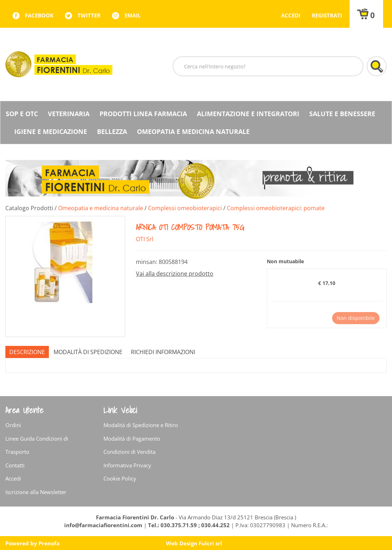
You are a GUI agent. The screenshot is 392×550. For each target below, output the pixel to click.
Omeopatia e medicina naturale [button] (193, 131)
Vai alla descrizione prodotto (174, 273)
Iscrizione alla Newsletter (35, 491)
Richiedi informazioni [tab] (163, 352)
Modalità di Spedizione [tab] (88, 352)
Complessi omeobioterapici (185, 208)
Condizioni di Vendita (129, 451)
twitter (89, 15)
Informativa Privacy (127, 465)
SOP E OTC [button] (22, 113)
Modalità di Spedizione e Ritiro (140, 425)
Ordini (13, 425)
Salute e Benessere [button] (342, 113)
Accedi (290, 15)
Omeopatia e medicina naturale (100, 208)
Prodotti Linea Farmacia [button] (143, 113)
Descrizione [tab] (27, 352)
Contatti (15, 465)
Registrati (327, 15)
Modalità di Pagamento (131, 438)
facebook (39, 15)
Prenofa (49, 543)
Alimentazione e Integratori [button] (248, 113)
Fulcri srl (210, 543)
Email (132, 15)
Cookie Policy (119, 478)
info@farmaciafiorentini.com (104, 525)
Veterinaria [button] (69, 113)
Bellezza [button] (112, 131)
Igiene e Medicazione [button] (50, 131)
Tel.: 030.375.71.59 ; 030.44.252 (189, 525)
